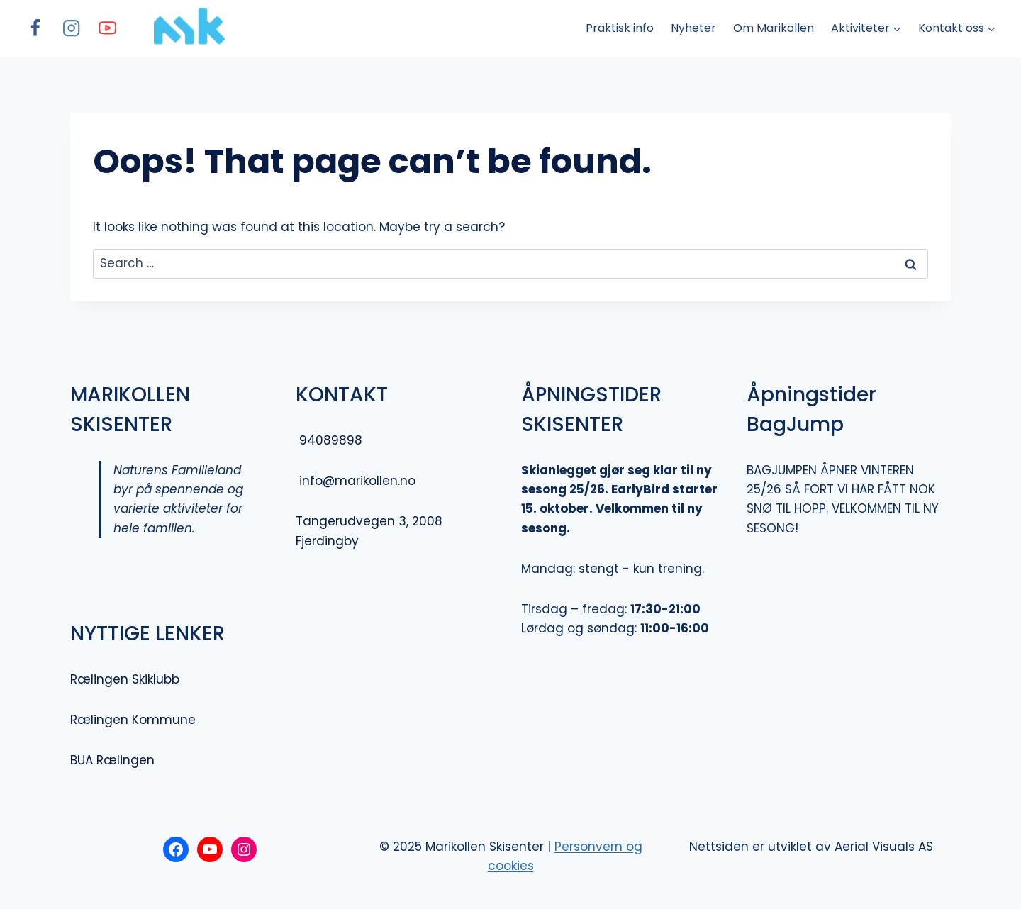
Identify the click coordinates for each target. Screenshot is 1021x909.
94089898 (330, 440)
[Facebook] (35, 29)
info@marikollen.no (355, 480)
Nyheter (693, 28)
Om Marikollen (773, 28)
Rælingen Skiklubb (124, 679)
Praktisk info (620, 28)
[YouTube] (107, 29)
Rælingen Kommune (133, 719)
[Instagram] (71, 29)
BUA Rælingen (112, 760)
